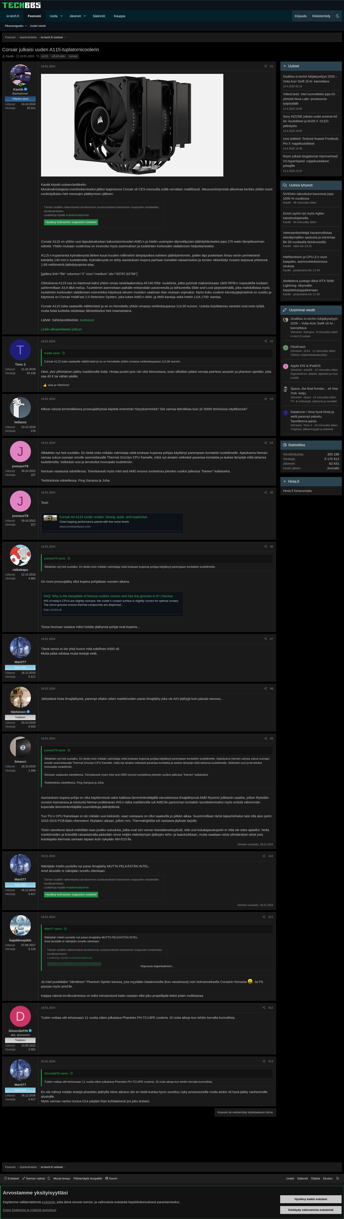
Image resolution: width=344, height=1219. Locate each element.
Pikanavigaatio (14, 25)
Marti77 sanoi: (53, 928)
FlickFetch (297, 347)
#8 (271, 688)
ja (58, 385)
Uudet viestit (38, 25)
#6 (271, 546)
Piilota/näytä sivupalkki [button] (87, 1178)
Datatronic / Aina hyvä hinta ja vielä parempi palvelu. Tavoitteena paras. (312, 416)
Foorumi (34, 16)
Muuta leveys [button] (62, 1178)
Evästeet (11, 1178)
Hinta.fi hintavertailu (297, 491)
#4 (271, 442)
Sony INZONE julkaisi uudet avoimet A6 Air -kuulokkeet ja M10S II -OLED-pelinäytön (310, 121)
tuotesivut (87, 320)
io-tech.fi (13, 16)
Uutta (54, 16)
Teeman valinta (34, 1178)
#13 (270, 1061)
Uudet (290, 1178)
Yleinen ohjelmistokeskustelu (308, 355)
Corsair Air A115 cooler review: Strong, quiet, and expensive (103, 517)
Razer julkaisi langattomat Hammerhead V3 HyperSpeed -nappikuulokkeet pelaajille (310, 161)
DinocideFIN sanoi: (56, 1073)
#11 (270, 917)
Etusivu (328, 1178)
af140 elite (58, 56)
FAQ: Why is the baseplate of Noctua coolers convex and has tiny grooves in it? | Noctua (108, 596)
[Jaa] (266, 66)
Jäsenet (75, 16)
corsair (73, 56)
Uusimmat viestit (302, 310)
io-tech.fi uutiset (300, 336)
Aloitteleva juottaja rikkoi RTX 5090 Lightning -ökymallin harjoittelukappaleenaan (308, 285)
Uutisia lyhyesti (301, 185)
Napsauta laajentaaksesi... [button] (157, 966)
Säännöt (99, 16)
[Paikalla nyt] (20, 85)
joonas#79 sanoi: (55, 558)
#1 (271, 66)
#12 (270, 1007)
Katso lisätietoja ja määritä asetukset (29, 1210)
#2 (271, 341)
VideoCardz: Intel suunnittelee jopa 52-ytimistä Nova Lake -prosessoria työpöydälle (309, 98)
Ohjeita (315, 1178)
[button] (61, 16)
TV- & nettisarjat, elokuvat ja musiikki (313, 401)
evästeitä (48, 1202)
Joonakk (333, 468)
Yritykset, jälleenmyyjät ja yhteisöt (311, 429)
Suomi (111, 1178)
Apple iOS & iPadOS (305, 366)
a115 (45, 56)
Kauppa (119, 16)
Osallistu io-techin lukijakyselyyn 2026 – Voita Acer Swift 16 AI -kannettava (313, 323)
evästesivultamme (77, 215)
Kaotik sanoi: (52, 353)
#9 (271, 738)
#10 (270, 856)
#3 (271, 398)
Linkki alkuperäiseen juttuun (61, 329)
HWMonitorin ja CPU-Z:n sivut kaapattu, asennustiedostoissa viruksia (305, 261)
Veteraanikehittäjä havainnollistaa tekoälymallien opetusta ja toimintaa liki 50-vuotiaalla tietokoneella (309, 237)
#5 (271, 492)
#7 (271, 638)
